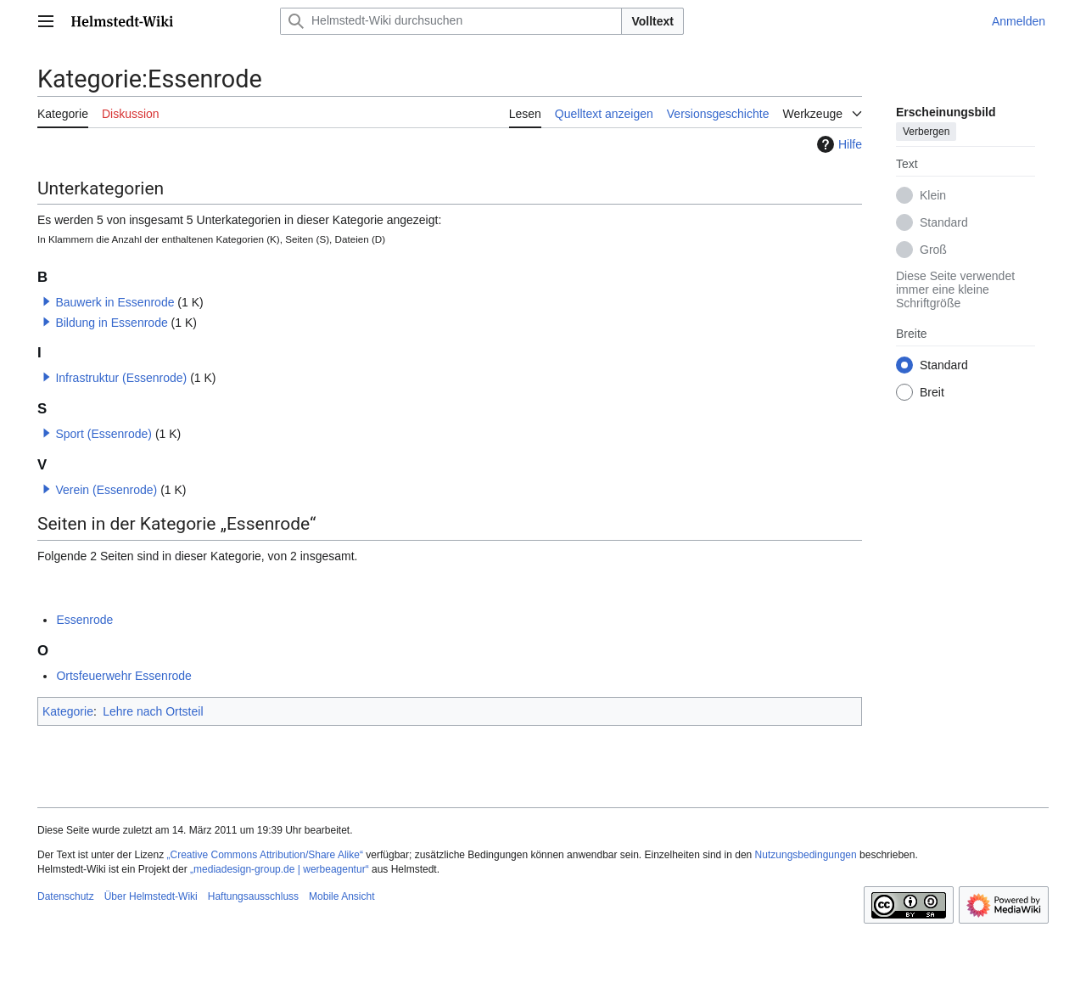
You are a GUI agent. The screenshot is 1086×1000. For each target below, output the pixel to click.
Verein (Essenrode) (106, 490)
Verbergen (926, 132)
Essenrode (84, 619)
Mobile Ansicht (341, 896)
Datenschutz (65, 896)
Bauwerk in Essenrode (114, 302)
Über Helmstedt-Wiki (151, 896)
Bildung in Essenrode (111, 322)
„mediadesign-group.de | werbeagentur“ (279, 869)
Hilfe (837, 144)
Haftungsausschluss (253, 896)
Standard (944, 222)
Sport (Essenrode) (103, 434)
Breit (932, 392)
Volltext (652, 21)
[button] (47, 301)
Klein (933, 195)
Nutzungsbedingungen (806, 855)
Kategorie (67, 711)
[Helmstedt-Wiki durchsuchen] (451, 21)
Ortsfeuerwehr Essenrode (124, 676)
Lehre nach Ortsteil (153, 711)
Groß (933, 249)
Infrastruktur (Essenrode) (121, 378)
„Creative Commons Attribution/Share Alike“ (265, 855)
